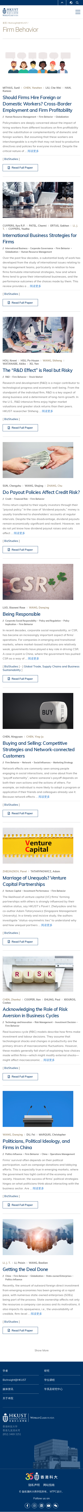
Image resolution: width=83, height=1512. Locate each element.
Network (27, 762)
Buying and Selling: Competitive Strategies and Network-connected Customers (39, 749)
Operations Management (62, 1154)
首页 (5, 23)
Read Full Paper (20, 167)
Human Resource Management (21, 116)
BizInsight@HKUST (17, 23)
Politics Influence (14, 1154)
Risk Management (44, 1022)
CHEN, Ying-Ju (34, 736)
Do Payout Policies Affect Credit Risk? (41, 492)
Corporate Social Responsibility (21, 620)
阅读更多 (33, 151)
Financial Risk (21, 499)
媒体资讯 (8, 1389)
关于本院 (8, 1398)
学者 (5, 1370)
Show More (42, 1350)
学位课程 (49, 1380)
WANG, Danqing (39, 607)
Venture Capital (13, 891)
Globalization (62, 116)
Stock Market (36, 377)
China (45, 1154)
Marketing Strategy (63, 762)
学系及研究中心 (53, 1389)
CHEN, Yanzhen (32, 87)
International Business (16, 248)
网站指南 (49, 1485)
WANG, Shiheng (52, 360)
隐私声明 (34, 1485)
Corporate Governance (42, 248)
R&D (7, 377)
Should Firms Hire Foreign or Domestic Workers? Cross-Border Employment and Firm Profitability (37, 104)
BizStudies (11, 159)
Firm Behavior (46, 116)
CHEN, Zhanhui (12, 999)
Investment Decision (65, 1022)
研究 (46, 1370)
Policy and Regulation (50, 620)
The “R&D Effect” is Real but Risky (37, 370)
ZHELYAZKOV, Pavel (15, 871)
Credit (8, 499)
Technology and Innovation (18, 1022)
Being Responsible (21, 614)
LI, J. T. (7, 1262)
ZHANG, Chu (54, 485)
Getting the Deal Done (25, 1269)
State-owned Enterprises (59, 1276)
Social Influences (42, 762)
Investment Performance (36, 891)
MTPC (53, 1491)
